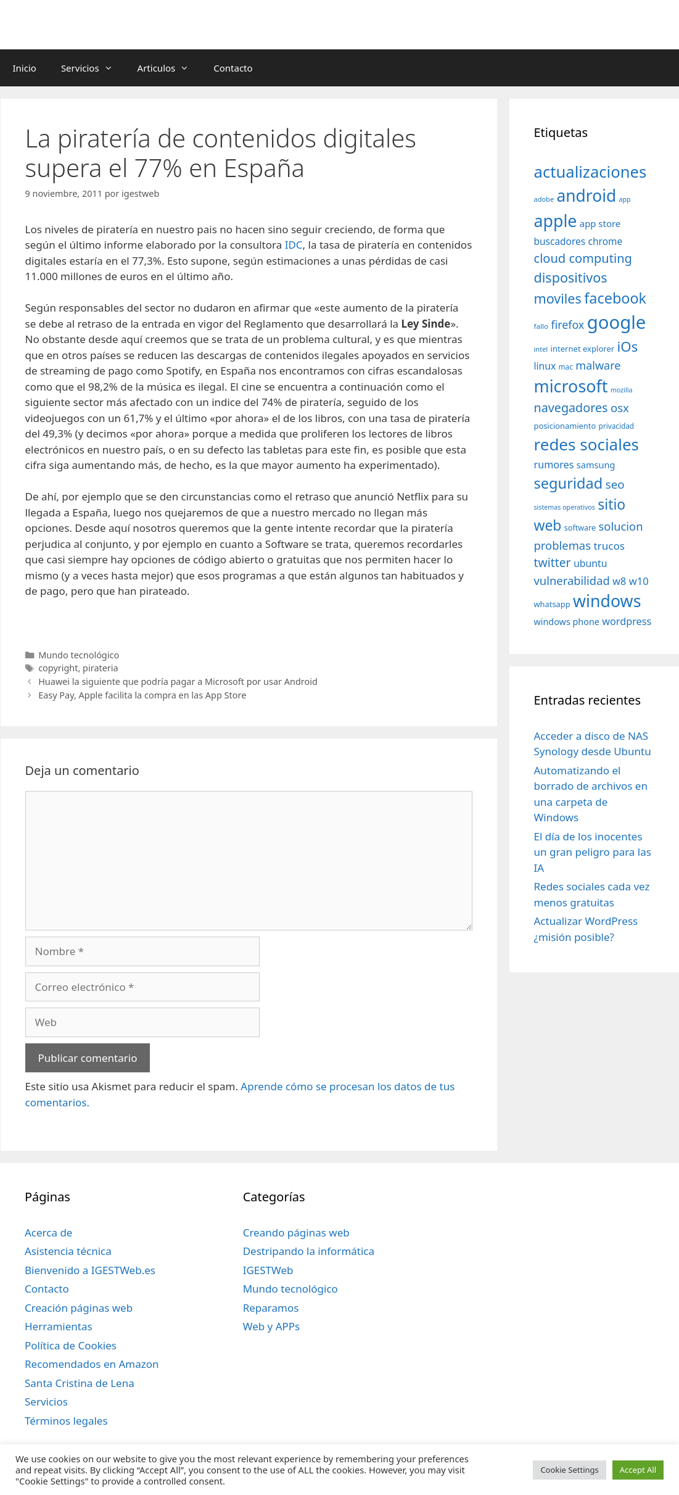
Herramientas (59, 1326)
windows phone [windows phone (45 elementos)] (566, 621)
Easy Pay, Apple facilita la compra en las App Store (142, 695)
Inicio (24, 68)
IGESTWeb (268, 1270)
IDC (294, 245)
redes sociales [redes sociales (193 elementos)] (587, 444)
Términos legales (66, 1421)
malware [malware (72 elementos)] (597, 365)
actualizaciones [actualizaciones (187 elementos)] (590, 172)
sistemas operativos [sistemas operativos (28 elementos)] (564, 507)
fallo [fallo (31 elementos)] (541, 326)
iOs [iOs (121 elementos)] (627, 346)
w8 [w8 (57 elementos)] (619, 581)
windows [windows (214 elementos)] (607, 600)
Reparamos (271, 1308)
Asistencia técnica (68, 1251)
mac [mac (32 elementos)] (566, 366)
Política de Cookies (71, 1345)
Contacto (232, 68)
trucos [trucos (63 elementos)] (609, 546)
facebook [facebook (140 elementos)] (615, 298)
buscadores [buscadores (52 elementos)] (560, 241)
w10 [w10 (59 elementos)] (639, 581)
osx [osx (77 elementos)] (620, 407)
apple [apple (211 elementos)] (555, 220)
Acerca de (48, 1232)
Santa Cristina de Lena (79, 1383)
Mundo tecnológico (78, 655)
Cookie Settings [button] (569, 1469)
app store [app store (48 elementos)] (600, 223)
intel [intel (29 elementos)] (541, 349)
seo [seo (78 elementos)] (615, 484)
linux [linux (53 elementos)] (545, 366)
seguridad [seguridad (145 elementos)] (568, 483)
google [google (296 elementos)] (616, 322)
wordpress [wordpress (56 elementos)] (626, 621)
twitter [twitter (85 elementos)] (552, 562)
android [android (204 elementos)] (587, 195)
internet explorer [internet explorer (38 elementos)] (583, 348)
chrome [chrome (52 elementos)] (605, 241)
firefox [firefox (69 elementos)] (567, 324)
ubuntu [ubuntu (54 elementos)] (590, 563)
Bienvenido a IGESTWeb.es (90, 1270)
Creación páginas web (79, 1308)
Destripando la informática (308, 1251)
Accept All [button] (638, 1469)
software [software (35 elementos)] (580, 528)
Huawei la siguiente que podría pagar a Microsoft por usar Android (178, 681)
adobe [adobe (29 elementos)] (544, 199)
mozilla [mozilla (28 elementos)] (622, 390)
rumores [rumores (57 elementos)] (554, 464)
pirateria (100, 668)
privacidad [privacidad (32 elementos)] (616, 426)
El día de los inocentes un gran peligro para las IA (592, 852)
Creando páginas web (296, 1232)
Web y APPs (271, 1326)
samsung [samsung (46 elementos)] (596, 464)
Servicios (93, 67)
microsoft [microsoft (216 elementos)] (571, 386)
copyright (58, 668)
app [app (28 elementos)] (625, 199)
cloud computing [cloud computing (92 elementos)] (583, 258)
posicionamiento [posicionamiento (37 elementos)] (565, 425)
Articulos (170, 67)
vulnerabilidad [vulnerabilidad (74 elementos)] (572, 580)
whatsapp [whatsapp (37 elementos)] (552, 604)
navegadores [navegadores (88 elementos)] (571, 407)
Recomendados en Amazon (91, 1364)
